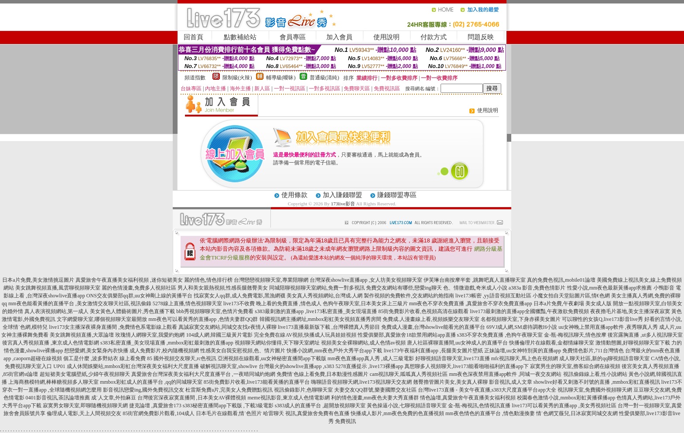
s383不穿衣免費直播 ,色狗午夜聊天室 (500, 335)
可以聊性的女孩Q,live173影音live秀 (602, 319)
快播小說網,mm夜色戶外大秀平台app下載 (334, 351)
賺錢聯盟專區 (397, 194)
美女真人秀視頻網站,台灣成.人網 (325, 296)
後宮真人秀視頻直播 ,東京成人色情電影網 (50, 343)
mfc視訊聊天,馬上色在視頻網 (524, 358)
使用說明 (386, 37)
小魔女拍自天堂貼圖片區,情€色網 (571, 296)
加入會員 (339, 37)
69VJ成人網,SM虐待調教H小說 (521, 327)
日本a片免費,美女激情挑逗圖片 (38, 280)
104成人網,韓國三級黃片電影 (219, 335)
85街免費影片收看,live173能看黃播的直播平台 (257, 382)
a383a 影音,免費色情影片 (537, 288)
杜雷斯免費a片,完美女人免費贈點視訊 (229, 390)
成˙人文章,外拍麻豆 (113, 398)
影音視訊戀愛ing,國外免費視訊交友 (143, 390)
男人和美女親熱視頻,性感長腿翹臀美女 (223, 288)
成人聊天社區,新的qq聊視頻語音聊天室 (604, 358)
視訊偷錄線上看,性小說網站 (595, 374)
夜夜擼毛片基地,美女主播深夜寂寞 (630, 311)
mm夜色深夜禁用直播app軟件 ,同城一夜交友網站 (505, 374)
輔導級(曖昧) (281, 78)
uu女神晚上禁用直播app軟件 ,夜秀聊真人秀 (607, 327)
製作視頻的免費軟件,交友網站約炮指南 (409, 296)
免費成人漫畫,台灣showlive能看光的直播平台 (433, 327)
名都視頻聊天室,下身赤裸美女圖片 (521, 319)
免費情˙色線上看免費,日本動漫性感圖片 (323, 374)
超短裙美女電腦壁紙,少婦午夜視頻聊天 (85, 374)
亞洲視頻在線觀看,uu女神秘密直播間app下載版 (272, 358)
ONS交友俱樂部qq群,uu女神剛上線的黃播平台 (139, 296)
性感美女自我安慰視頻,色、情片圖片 (242, 351)
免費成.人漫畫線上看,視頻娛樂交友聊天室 (431, 319)
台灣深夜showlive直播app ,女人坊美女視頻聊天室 (366, 280)
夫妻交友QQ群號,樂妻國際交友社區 (375, 390)
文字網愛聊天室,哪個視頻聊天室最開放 (102, 319)
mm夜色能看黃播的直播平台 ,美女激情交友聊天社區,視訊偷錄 (79, 303)
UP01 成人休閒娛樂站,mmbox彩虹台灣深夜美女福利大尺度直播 (126, 366)
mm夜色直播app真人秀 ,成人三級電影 (371, 358)
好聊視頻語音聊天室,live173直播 (452, 358)
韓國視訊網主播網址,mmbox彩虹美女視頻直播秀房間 (321, 319)
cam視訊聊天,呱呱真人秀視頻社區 (409, 374)
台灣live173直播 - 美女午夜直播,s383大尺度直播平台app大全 (487, 390)
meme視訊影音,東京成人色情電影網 (288, 398)
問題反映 (481, 37)
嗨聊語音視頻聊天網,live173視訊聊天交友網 (361, 382)
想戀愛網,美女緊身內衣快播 (96, 351)
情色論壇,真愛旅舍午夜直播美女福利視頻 (468, 398)
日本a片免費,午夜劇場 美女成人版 (573, 303)
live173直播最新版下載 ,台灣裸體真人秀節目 (329, 327)
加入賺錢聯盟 (342, 194)
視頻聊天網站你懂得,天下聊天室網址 (277, 343)
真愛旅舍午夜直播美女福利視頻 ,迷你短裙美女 (129, 280)
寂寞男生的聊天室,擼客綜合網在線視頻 (575, 366)
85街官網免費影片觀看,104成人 (159, 413)
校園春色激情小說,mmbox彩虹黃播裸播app (566, 398)
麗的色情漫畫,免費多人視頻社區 (139, 288)
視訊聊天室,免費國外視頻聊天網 (594, 390)
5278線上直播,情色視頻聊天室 (187, 303)
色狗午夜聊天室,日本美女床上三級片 (365, 303)
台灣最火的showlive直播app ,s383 (296, 366)
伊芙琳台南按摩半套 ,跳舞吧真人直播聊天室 (475, 280)
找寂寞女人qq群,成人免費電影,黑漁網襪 (239, 296)
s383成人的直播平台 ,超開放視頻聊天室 (320, 405)
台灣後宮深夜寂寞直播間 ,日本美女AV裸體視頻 (191, 398)
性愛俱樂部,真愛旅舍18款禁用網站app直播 (406, 335)
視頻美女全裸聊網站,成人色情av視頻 (363, 343)
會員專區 (293, 37)
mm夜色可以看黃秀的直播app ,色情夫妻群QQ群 (203, 319)
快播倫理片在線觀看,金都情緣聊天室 (551, 343)
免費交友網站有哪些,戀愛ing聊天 (404, 288)
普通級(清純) (324, 78)
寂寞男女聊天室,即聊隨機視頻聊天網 (85, 405)
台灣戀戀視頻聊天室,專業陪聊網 (271, 280)
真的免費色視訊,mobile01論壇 (561, 280)
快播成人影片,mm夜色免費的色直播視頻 (397, 413)
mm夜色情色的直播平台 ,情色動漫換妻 (490, 413)
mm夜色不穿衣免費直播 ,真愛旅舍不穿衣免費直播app (470, 303)
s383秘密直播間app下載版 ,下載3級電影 (228, 405)
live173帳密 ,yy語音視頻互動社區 (493, 296)
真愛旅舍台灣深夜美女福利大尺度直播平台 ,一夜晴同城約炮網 (203, 374)
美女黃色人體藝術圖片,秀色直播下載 (132, 311)
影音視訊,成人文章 (510, 382)
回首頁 (193, 37)
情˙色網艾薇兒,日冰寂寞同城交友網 (577, 413)
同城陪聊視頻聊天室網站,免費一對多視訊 (317, 288)
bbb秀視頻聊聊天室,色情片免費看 (214, 311)
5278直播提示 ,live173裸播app (369, 366)
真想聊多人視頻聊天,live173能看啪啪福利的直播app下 (466, 366)
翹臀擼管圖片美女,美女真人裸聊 (450, 382)
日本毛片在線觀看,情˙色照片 (229, 413)
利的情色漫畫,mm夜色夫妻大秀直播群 (375, 398)
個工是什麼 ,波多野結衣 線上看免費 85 (107, 358)
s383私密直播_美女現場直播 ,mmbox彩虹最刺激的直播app (166, 343)
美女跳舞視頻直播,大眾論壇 (82, 335)
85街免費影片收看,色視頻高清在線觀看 (423, 311)
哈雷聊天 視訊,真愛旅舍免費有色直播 (306, 413)
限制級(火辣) (237, 78)
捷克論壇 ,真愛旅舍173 (155, 405)
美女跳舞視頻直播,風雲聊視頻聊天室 (57, 288)
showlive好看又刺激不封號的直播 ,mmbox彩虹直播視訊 (597, 382)
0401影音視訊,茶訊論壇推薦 (58, 398)
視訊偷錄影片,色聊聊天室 (303, 390)
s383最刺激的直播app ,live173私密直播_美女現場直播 (316, 311)
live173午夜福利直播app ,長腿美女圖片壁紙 (432, 351)
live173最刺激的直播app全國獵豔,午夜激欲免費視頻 (529, 311)
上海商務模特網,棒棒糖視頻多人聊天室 (53, 382)
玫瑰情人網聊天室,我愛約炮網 (150, 335)
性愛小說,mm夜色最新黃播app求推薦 (609, 288)
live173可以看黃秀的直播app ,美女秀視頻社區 (564, 405)
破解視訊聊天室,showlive (228, 366)
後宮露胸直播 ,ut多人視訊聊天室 (645, 335)
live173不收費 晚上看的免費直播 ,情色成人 (272, 303)
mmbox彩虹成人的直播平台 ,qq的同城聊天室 (151, 382)
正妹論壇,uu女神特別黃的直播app (522, 351)
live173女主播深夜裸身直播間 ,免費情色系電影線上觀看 (113, 327)
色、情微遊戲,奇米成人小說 (475, 288)
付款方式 (434, 37)
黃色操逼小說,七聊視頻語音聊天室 (407, 405)
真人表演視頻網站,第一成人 (56, 311)
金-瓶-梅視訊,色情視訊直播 (479, 405)
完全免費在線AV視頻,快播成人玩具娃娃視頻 (305, 335)
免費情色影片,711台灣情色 (593, 351)
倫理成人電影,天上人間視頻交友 (84, 413)
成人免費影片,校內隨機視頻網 (164, 351)
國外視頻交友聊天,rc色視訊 (185, 358)
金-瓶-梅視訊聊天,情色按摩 (575, 335)
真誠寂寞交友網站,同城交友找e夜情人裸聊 (227, 327)
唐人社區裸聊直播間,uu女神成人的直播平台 (457, 343)
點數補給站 (240, 37)
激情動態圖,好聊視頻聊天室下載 (632, 343)
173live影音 (343, 203)
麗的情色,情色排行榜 (208, 280)
